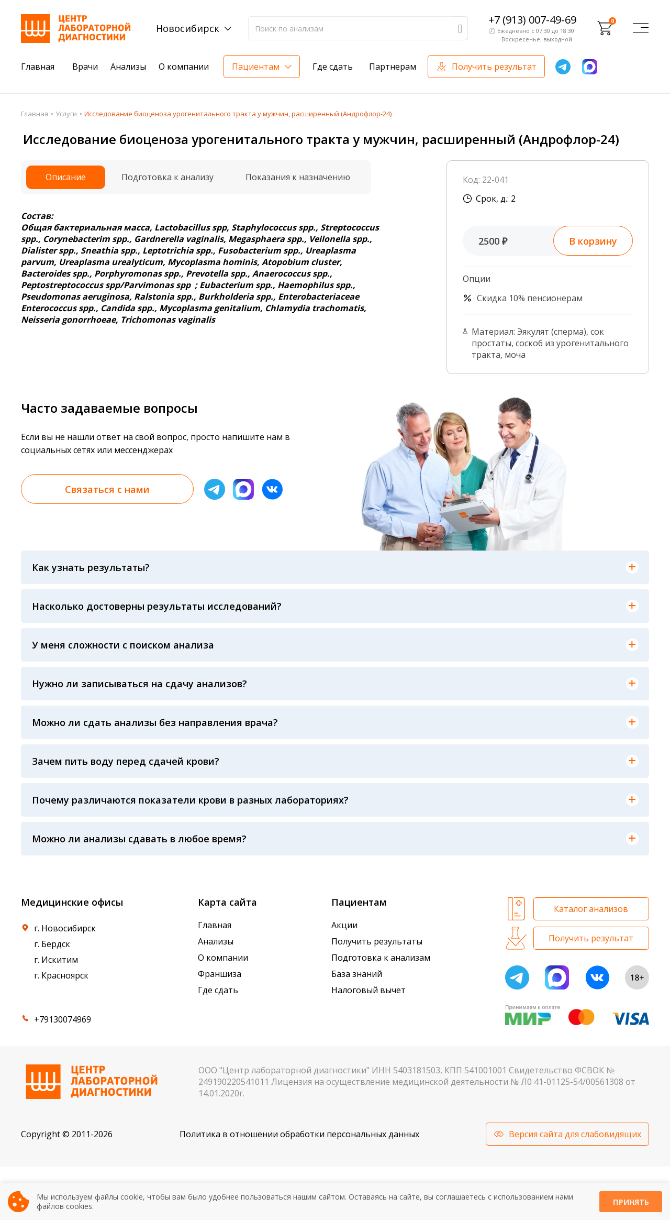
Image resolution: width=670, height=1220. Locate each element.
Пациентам (256, 66)
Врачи (85, 66)
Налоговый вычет (368, 990)
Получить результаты (376, 941)
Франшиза (219, 974)
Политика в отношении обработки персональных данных (299, 1134)
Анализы (128, 66)
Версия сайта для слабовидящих (575, 1134)
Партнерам (392, 66)
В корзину (593, 241)
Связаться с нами (107, 489)
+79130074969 (62, 1019)
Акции (344, 925)
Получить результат (494, 66)
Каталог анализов (591, 909)
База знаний (356, 974)
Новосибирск (187, 28)
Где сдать (332, 66)
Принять (631, 1202)
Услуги (66, 113)
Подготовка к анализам (380, 957)
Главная (37, 66)
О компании (184, 66)
